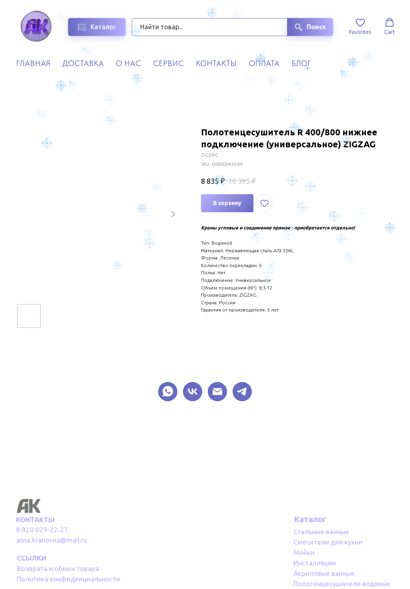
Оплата (264, 63)
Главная (33, 63)
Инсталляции (314, 563)
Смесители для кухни (327, 542)
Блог (301, 63)
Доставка (83, 63)
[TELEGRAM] (242, 391)
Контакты (216, 63)
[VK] (192, 391)
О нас (128, 63)
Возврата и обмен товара (58, 568)
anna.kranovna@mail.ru (51, 540)
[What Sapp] (167, 391)
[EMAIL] (217, 391)
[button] (360, 26)
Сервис (168, 63)
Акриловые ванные (324, 573)
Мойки (304, 552)
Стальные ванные (321, 531)
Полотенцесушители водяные (341, 583)
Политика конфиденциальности (68, 579)
